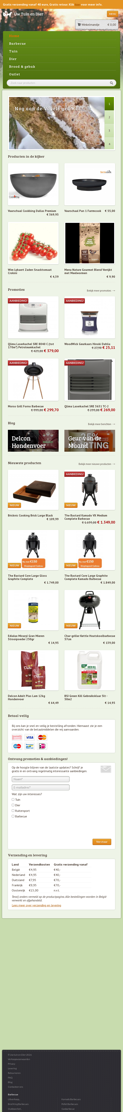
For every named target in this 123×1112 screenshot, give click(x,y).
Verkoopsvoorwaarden (19, 1059)
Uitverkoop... (14, 1099)
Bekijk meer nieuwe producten (95, 463)
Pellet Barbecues (70, 1104)
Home (14, 35)
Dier (13, 58)
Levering (12, 1068)
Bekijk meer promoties (99, 290)
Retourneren (14, 1073)
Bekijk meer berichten (99, 424)
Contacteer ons (15, 1086)
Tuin (13, 51)
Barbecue (17, 43)
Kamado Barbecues (71, 1099)
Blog (10, 1082)
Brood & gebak (22, 66)
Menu (112, 13)
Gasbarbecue (68, 1108)
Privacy (11, 1063)
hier (77, 4)
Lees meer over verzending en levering (36, 905)
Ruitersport (22, 811)
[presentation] (41, 829)
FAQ (10, 1077)
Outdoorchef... (15, 1108)
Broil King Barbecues (18, 1104)
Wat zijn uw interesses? (27, 794)
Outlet (14, 74)
